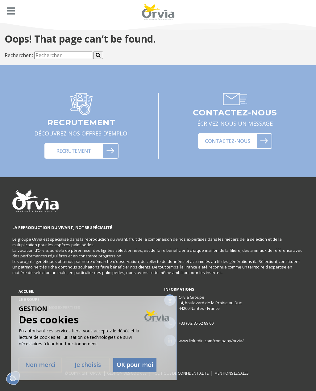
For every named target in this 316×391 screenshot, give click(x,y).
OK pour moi (135, 365)
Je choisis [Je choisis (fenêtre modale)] (88, 365)
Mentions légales (232, 373)
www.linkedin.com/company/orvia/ (211, 340)
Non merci (40, 365)
